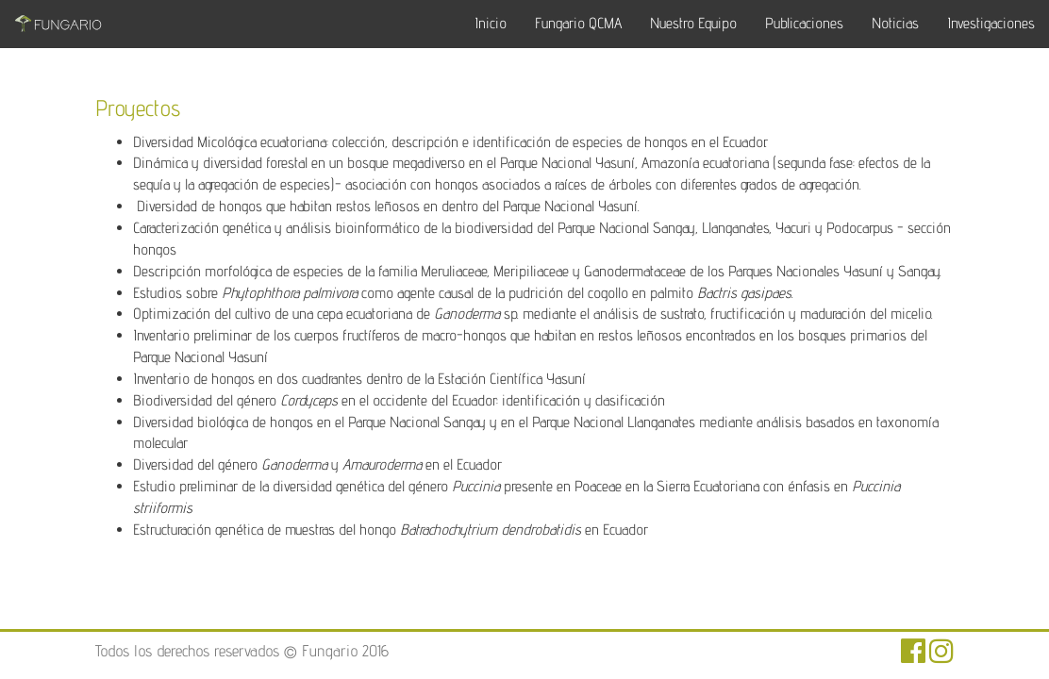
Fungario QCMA (578, 23)
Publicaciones (804, 23)
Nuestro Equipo (693, 23)
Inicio (491, 23)
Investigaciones (991, 23)
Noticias (895, 23)
